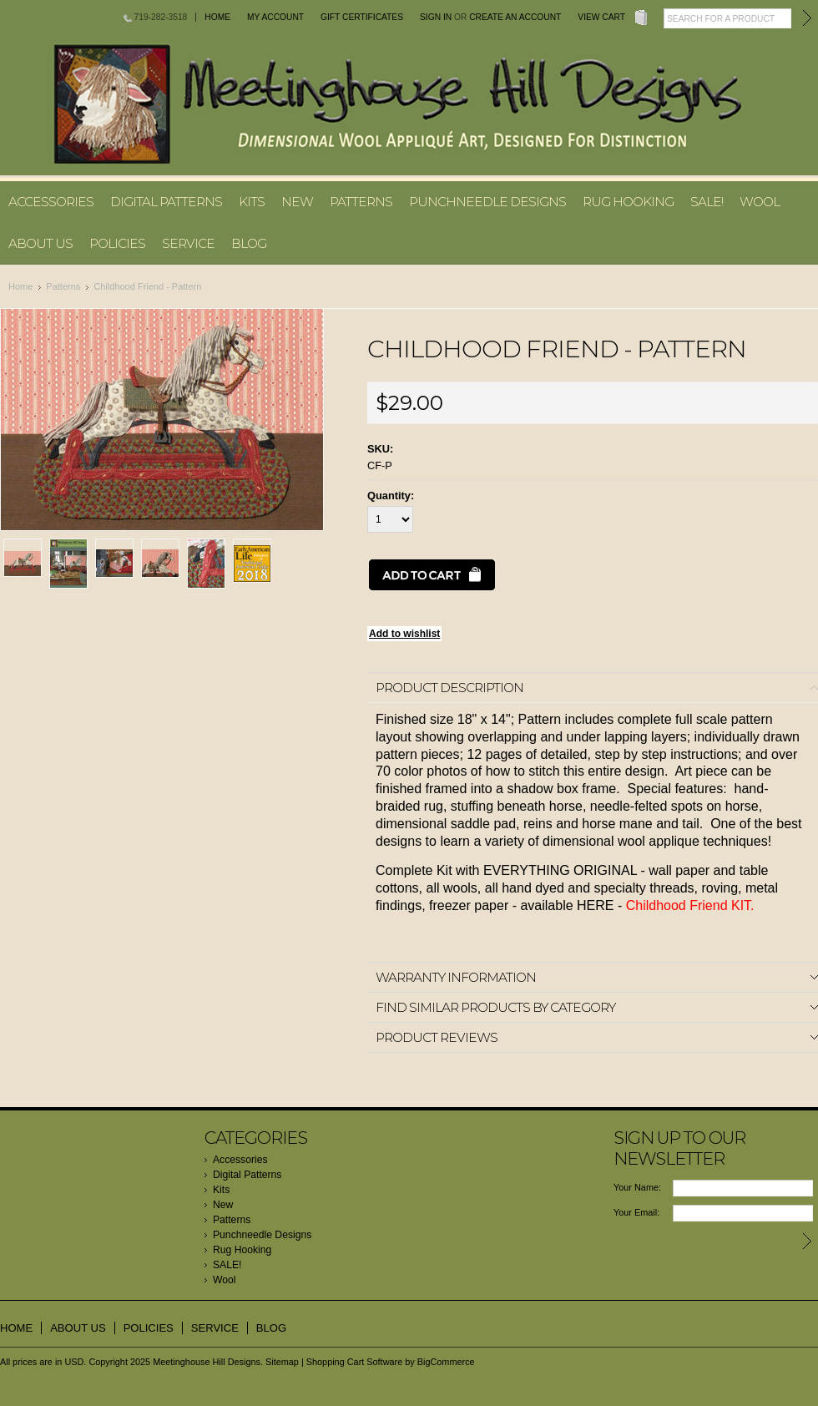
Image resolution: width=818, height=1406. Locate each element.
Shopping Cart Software (354, 1362)
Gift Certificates (362, 17)
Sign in (436, 17)
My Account (275, 17)
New (297, 202)
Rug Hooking (628, 202)
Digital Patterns (166, 202)
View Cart (601, 17)
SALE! (706, 202)
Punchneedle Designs (487, 202)
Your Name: (637, 1187)
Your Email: (636, 1212)
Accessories (50, 202)
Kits (252, 202)
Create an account (515, 17)
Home (217, 17)
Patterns (361, 202)
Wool (760, 202)
